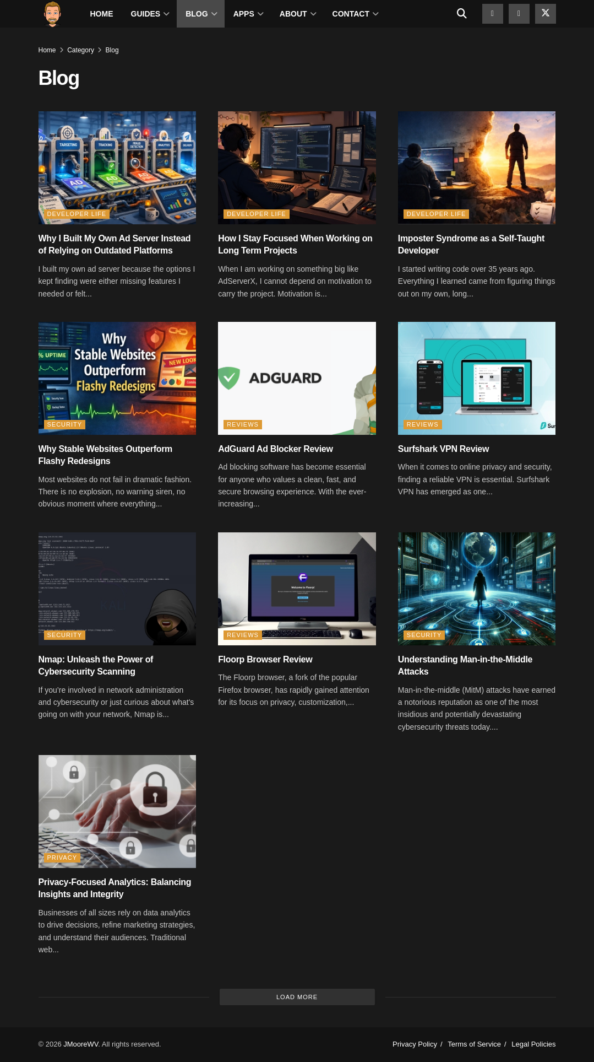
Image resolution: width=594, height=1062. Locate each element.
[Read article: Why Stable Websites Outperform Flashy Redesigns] (118, 378)
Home (101, 13)
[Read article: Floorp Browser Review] (297, 588)
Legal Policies (533, 1044)
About (293, 13)
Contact (351, 13)
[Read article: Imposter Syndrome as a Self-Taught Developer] (477, 167)
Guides (146, 13)
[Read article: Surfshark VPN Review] (477, 378)
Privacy (62, 857)
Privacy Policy (415, 1044)
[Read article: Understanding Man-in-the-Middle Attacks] (477, 588)
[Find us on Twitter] (545, 14)
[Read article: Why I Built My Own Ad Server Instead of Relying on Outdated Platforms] (118, 167)
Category (80, 50)
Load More (297, 997)
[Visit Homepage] (52, 14)
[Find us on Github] (492, 14)
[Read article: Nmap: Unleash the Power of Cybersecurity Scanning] (118, 588)
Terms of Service (474, 1044)
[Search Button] (462, 14)
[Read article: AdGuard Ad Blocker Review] (297, 378)
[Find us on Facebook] (519, 14)
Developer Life (77, 214)
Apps (243, 13)
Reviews (243, 424)
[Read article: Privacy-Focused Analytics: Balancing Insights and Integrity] (118, 811)
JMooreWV (80, 1044)
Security (65, 424)
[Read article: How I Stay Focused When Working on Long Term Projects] (297, 167)
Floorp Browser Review (265, 659)
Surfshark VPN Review (443, 449)
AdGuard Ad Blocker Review (275, 449)
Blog (197, 13)
